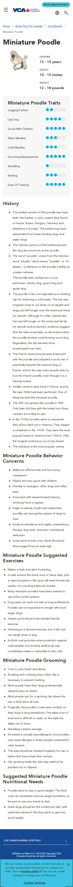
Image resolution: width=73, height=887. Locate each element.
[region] (36, 873)
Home (6, 26)
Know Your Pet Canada (29, 26)
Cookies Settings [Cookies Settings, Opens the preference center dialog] (34, 883)
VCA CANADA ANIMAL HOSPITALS (22, 841)
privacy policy (31, 871)
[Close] (68, 864)
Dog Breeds (55, 26)
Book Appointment (56, 5)
